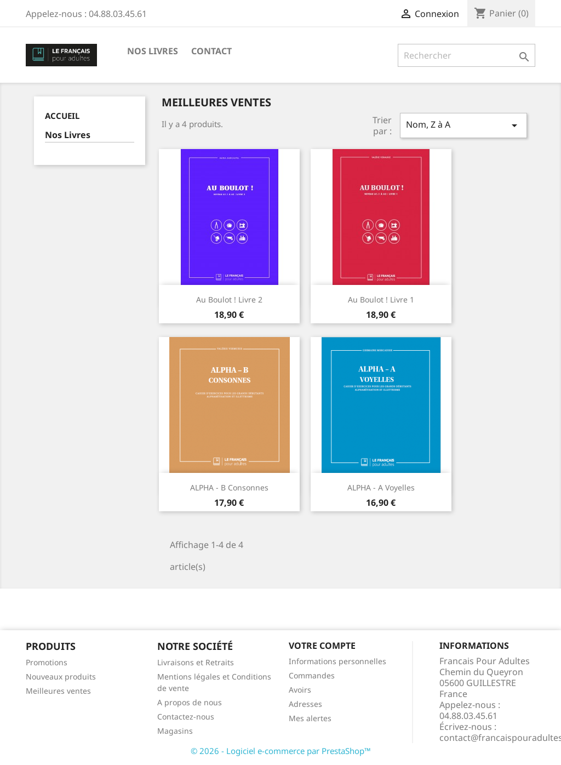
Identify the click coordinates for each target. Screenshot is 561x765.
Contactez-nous (185, 716)
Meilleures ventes (58, 691)
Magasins (175, 731)
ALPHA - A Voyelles (381, 487)
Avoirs (300, 689)
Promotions (46, 662)
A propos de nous (189, 702)
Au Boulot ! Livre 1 (381, 299)
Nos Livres (152, 51)
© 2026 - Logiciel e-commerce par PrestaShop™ (281, 750)
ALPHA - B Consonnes (229, 487)
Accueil (62, 115)
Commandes (312, 675)
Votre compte (322, 646)
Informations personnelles (337, 661)
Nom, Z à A (463, 125)
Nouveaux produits (61, 676)
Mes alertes (310, 718)
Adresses (305, 704)
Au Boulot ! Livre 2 (229, 299)
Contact (211, 51)
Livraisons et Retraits (195, 662)
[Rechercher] (466, 55)
